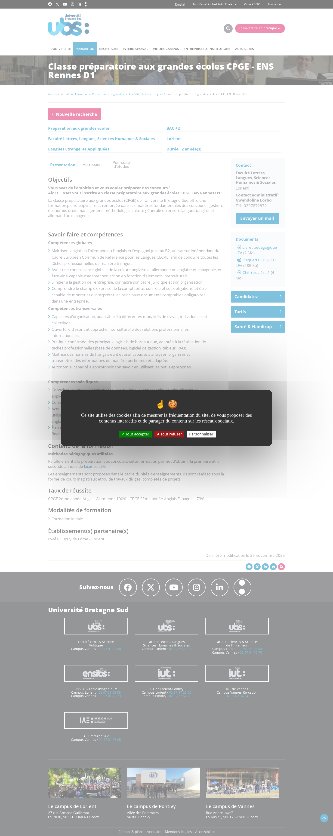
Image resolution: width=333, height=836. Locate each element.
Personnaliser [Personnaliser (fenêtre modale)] (201, 434)
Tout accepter (135, 434)
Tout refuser (169, 434)
